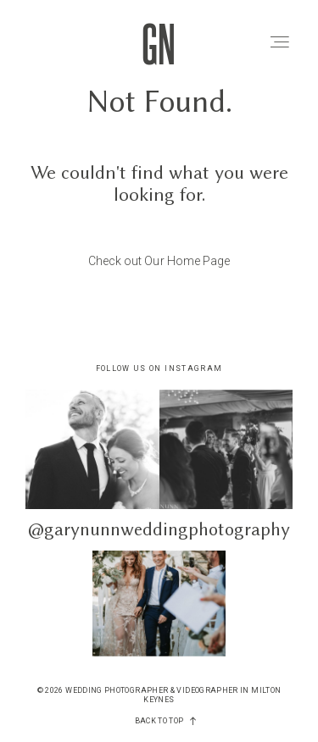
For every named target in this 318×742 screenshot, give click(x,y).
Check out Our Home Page (159, 261)
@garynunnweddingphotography (159, 529)
